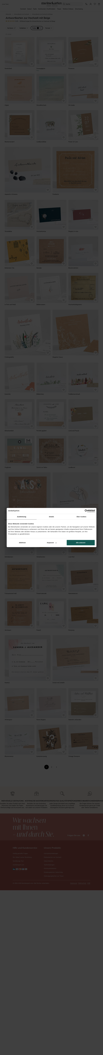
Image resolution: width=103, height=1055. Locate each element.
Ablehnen (22, 542)
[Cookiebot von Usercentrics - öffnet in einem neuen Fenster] (86, 510)
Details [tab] (51, 516)
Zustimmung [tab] (21, 516)
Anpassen (51, 542)
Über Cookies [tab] (81, 516)
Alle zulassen (80, 542)
